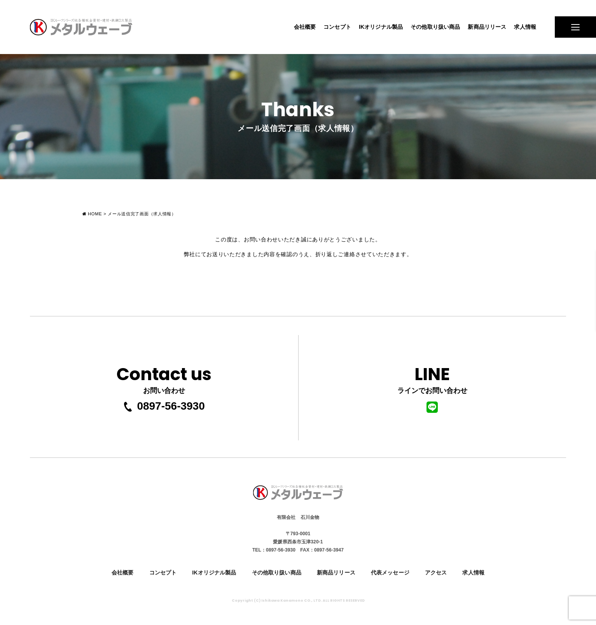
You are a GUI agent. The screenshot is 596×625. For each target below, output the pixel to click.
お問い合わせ (164, 377)
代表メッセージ (390, 572)
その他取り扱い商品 (435, 27)
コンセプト (337, 27)
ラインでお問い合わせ (432, 387)
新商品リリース (487, 27)
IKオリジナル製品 (381, 27)
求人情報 (525, 27)
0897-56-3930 (163, 406)
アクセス (436, 572)
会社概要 (305, 27)
